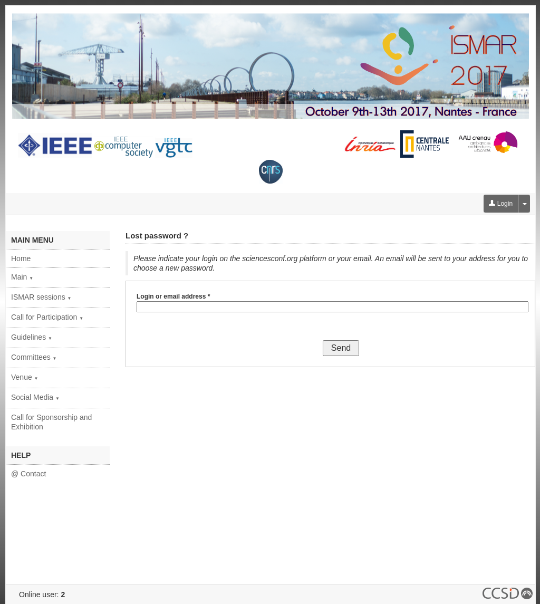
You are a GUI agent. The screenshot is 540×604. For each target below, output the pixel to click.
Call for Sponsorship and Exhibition (51, 422)
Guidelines (31, 337)
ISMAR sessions (41, 297)
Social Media (35, 397)
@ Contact (28, 473)
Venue (24, 377)
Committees (34, 357)
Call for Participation (47, 317)
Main (22, 277)
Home (21, 258)
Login (501, 203)
